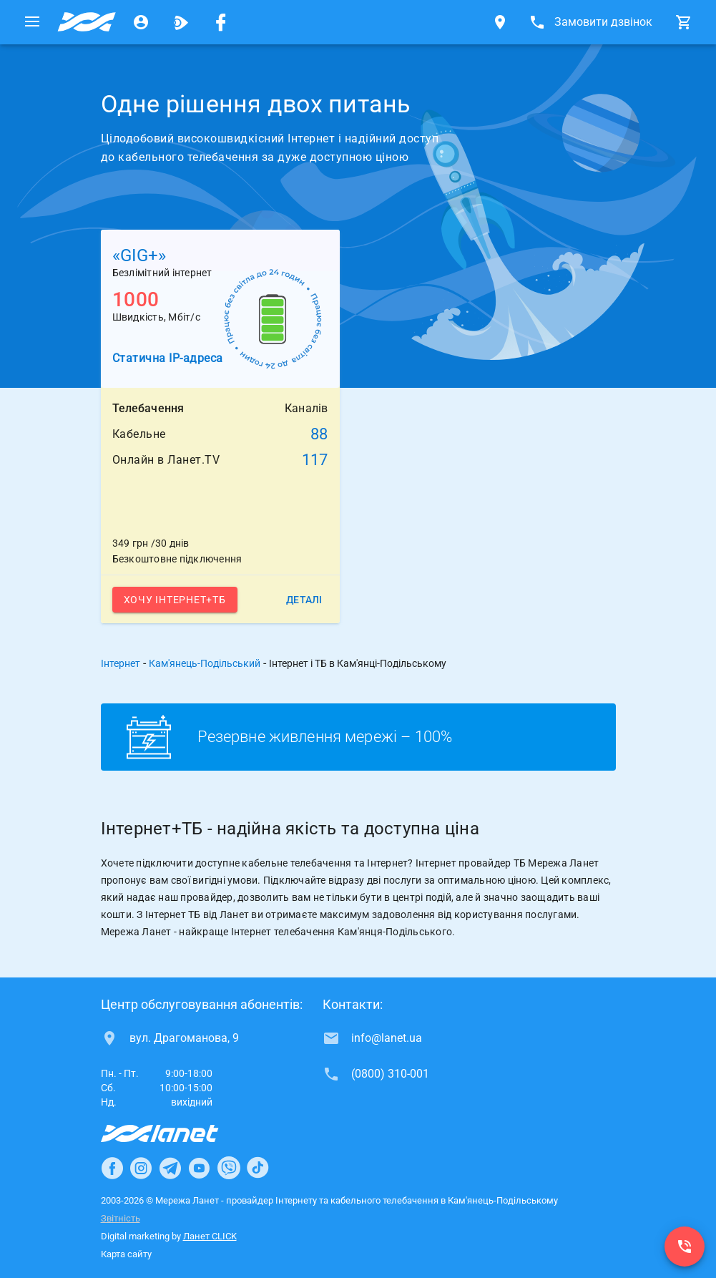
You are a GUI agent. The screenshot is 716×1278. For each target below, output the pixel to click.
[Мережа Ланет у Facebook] (221, 22)
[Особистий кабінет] (141, 22)
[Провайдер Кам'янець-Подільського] (86, 22)
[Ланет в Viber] (228, 1167)
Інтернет (120, 663)
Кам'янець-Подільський (204, 663)
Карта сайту (126, 1254)
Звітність (120, 1218)
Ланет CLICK (210, 1236)
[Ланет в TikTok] (257, 1167)
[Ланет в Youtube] (198, 1167)
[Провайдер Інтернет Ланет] (176, 1133)
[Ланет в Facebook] (112, 1167)
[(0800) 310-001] (684, 1246)
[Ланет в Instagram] (140, 1167)
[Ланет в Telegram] (170, 1167)
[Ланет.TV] (181, 22)
